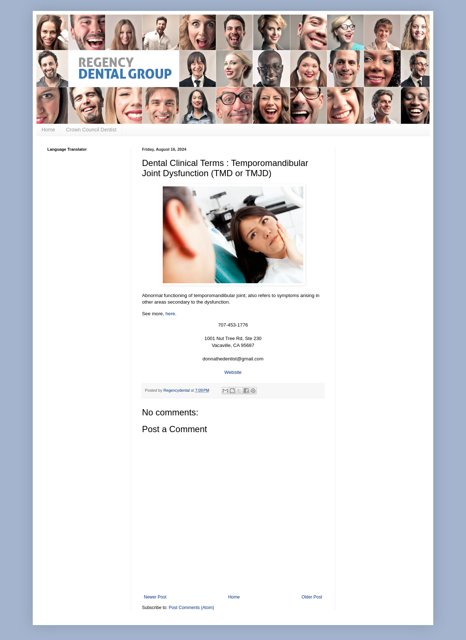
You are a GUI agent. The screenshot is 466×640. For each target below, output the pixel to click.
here (170, 313)
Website (232, 372)
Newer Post (155, 597)
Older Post (311, 597)
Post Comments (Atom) (191, 607)
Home (48, 130)
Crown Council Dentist (91, 130)
